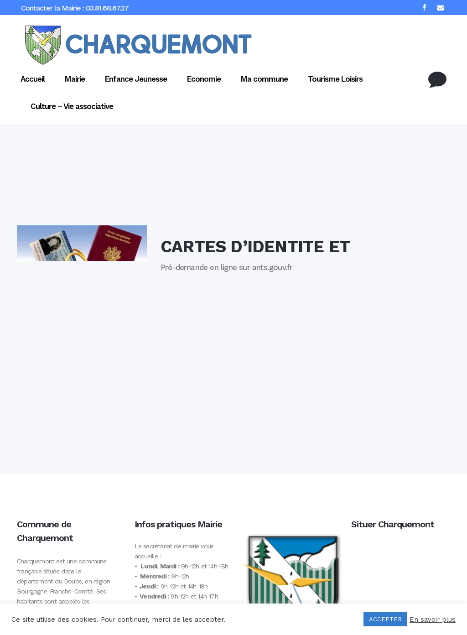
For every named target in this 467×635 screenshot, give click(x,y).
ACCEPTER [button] (385, 619)
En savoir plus (433, 619)
